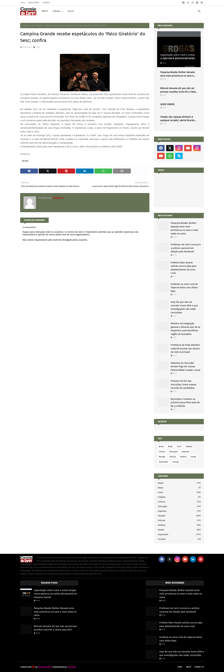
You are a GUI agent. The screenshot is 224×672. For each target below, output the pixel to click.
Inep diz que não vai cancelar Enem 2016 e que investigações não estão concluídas (184, 307)
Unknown (27, 47)
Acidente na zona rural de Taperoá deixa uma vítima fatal (184, 287)
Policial (173, 457)
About (188, 667)
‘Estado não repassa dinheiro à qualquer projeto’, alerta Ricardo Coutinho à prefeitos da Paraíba (177, 118)
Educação (173, 452)
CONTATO (46, 3)
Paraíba (38, 25)
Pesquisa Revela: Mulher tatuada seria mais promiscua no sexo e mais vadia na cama (177, 74)
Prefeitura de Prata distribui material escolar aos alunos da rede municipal (185, 348)
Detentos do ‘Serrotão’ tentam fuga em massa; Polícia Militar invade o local (185, 366)
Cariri (179, 446)
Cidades (189, 446)
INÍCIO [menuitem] (45, 11)
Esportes (185, 452)
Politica (183, 457)
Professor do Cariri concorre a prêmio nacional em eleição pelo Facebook (186, 248)
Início (22, 3)
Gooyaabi (71, 667)
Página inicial (28, 25)
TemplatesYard (45, 667)
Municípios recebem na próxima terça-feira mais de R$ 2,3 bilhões (185, 402)
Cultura (162, 452)
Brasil (161, 446)
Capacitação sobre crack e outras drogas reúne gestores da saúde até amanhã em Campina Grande (177, 56)
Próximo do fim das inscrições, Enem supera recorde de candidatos (183, 384)
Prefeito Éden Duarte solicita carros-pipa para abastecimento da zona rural (183, 268)
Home (179, 667)
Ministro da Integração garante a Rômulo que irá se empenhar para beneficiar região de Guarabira (185, 328)
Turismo (175, 462)
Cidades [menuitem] (56, 11)
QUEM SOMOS (33, 3)
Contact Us (199, 667)
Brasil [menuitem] (71, 11)
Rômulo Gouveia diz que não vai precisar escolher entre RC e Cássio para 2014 (178, 90)
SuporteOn (163, 462)
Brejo (170, 446)
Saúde (193, 457)
